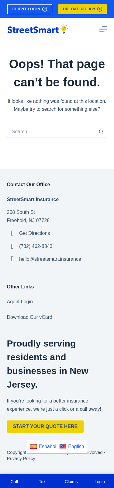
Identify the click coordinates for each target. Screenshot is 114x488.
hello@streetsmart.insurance (50, 259)
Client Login (29, 9)
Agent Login (20, 301)
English (71, 446)
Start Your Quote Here (45, 426)
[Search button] (101, 132)
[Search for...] (51, 132)
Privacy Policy (21, 458)
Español (43, 446)
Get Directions (34, 233)
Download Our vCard (29, 317)
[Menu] (103, 29)
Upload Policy (82, 9)
